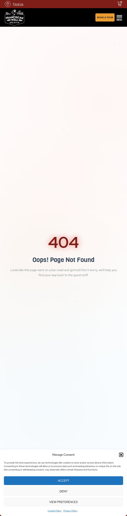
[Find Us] (14, 4)
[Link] (14, 17)
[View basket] (119, 3)
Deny (63, 491)
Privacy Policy (70, 510)
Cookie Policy (55, 510)
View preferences (63, 502)
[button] (121, 455)
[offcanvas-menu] (119, 17)
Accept (63, 481)
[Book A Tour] (105, 17)
